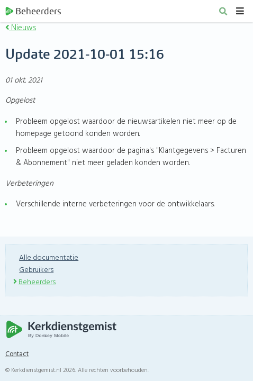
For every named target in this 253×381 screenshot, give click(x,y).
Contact (17, 354)
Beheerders (33, 11)
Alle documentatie (48, 258)
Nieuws (20, 28)
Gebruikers (36, 270)
